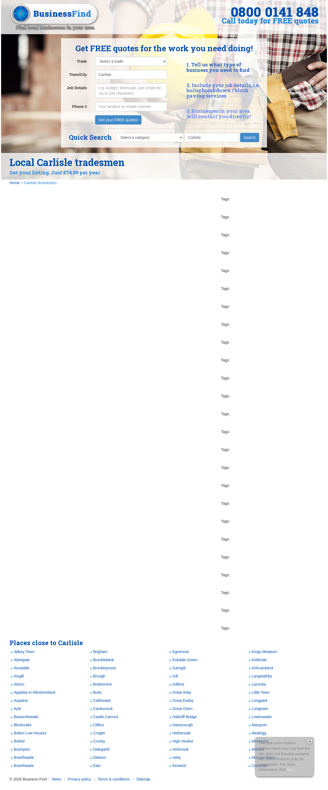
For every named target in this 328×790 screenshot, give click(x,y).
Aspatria (18, 700)
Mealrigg (256, 733)
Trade (82, 61)
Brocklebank (101, 660)
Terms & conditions (114, 779)
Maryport (257, 725)
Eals (95, 765)
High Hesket (180, 741)
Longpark (257, 700)
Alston (16, 684)
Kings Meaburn (262, 652)
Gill (173, 676)
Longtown (257, 708)
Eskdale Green (183, 660)
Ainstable (19, 668)
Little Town (258, 692)
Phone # (79, 106)
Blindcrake (20, 725)
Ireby (174, 757)
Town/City (78, 74)
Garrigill (176, 668)
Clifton (96, 725)
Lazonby (256, 684)
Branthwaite (21, 757)
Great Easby (181, 700)
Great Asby (179, 692)
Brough (97, 676)
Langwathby (259, 676)
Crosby (97, 741)
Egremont (178, 652)
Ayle (15, 708)
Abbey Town (21, 652)
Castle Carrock (103, 717)
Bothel (17, 741)
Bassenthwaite (23, 717)
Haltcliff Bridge (182, 717)
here (290, 769)
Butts (95, 692)
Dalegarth (99, 749)
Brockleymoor (103, 668)
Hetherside (179, 733)
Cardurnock (101, 708)
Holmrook (178, 749)
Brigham (98, 652)
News (56, 779)
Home (14, 183)
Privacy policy (79, 779)
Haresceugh (180, 725)
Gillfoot (176, 684)
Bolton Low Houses (28, 733)
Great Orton (180, 708)
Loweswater (259, 717)
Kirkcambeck (260, 668)
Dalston (97, 757)
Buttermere (100, 684)
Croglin (97, 733)
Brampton (19, 749)
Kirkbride (257, 660)
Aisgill (16, 676)
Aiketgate (19, 660)
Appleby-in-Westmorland (32, 692)
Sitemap (143, 779)
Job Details (77, 88)
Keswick (177, 765)
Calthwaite (100, 700)
